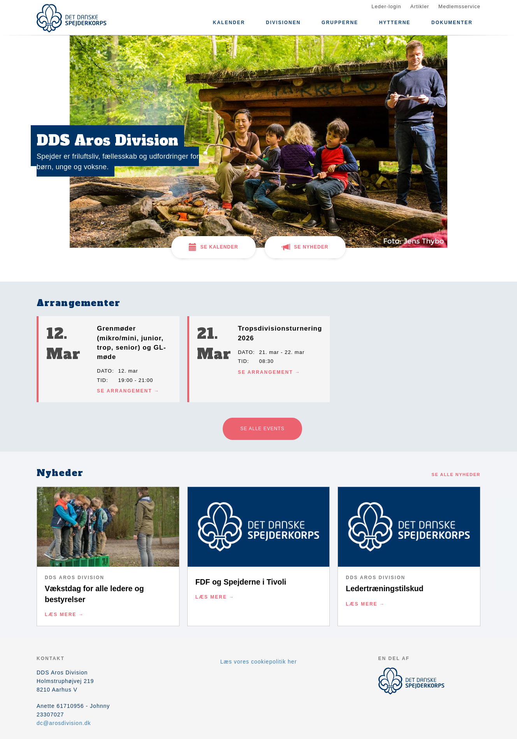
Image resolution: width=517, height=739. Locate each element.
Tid (101, 380)
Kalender (229, 22)
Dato (104, 371)
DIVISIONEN (283, 22)
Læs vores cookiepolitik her (258, 661)
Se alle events (262, 428)
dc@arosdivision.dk (64, 723)
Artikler (419, 6)
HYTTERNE (395, 22)
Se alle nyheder (456, 474)
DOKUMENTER (452, 22)
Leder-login (386, 6)
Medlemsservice (459, 6)
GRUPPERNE (340, 22)
